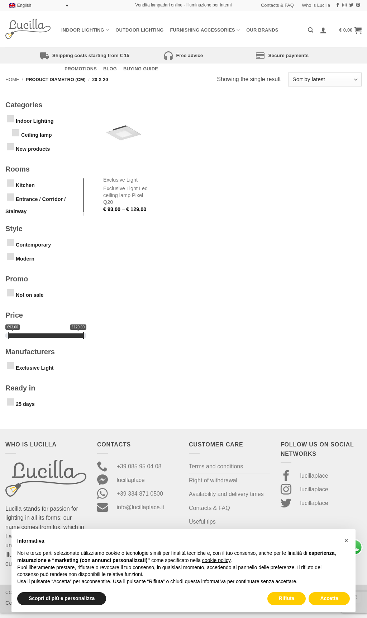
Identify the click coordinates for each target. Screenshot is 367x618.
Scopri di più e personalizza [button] (62, 598)
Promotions (81, 68)
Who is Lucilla (316, 5)
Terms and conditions (216, 466)
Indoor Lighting (85, 30)
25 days (25, 404)
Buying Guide (140, 68)
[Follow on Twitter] (351, 5)
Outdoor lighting (139, 30)
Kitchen (25, 185)
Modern (25, 259)
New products (33, 149)
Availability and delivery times (226, 494)
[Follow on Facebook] (337, 5)
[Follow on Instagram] (344, 5)
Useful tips (202, 522)
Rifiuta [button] (287, 598)
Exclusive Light (35, 368)
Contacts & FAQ (277, 5)
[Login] (323, 30)
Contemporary (33, 245)
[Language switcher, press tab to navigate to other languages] (38, 5)
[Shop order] (325, 79)
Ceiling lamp (36, 135)
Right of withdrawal (213, 480)
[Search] (310, 30)
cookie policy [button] (216, 560)
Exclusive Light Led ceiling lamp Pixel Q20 (125, 195)
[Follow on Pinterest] (358, 5)
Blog (110, 68)
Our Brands (262, 30)
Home (12, 79)
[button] (350, 30)
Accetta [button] (329, 598)
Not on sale (30, 295)
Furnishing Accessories (205, 30)
